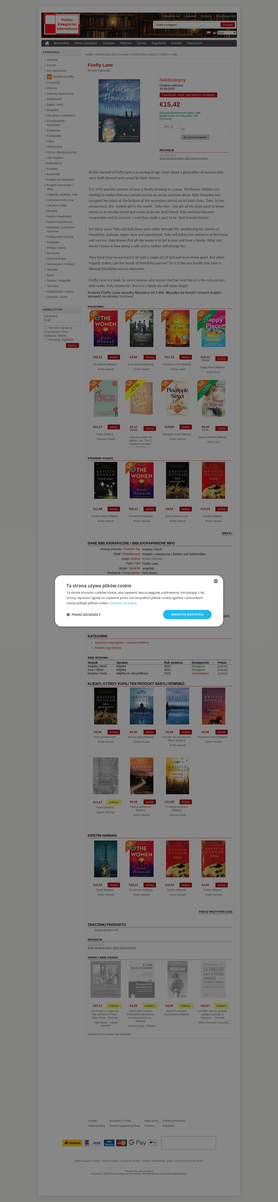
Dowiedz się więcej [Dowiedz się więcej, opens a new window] (123, 603)
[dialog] (139, 600)
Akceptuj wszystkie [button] (187, 614)
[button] (84, 614)
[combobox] (216, 581)
